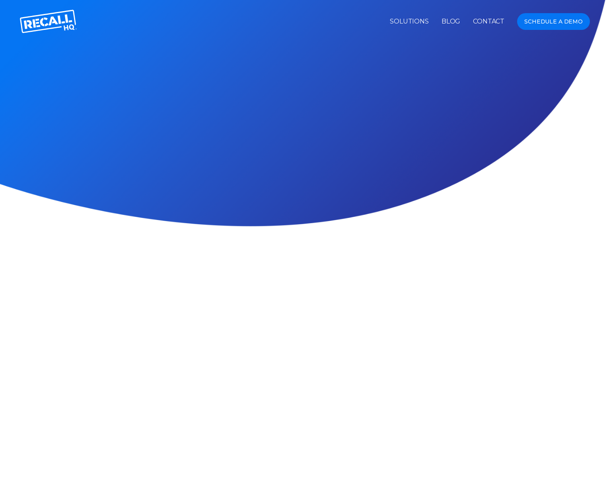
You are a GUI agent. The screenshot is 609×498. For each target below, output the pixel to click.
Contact (488, 21)
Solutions (409, 21)
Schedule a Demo (553, 21)
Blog (451, 21)
